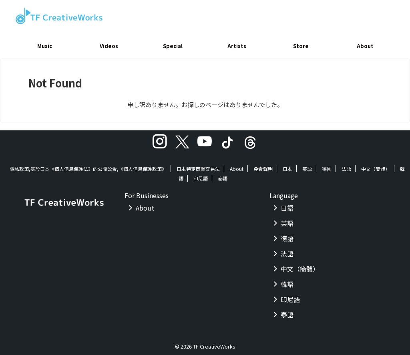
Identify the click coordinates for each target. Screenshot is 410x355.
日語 (287, 205)
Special (173, 46)
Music (44, 46)
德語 (287, 235)
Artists (236, 46)
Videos (109, 46)
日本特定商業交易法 (198, 165)
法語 (346, 165)
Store (301, 46)
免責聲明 (263, 165)
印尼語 (200, 175)
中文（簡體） (375, 165)
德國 (327, 165)
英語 (307, 165)
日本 (287, 165)
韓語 (287, 281)
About (365, 46)
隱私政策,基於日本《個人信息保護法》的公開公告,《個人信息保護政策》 (88, 165)
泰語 (222, 175)
